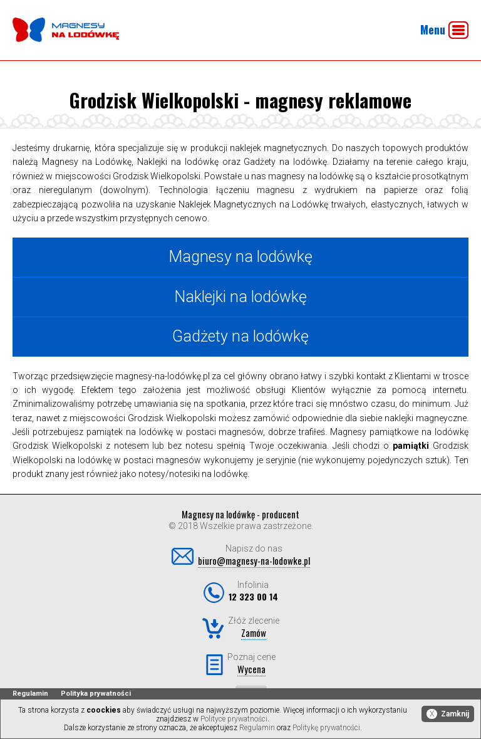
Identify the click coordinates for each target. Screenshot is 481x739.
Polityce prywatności (233, 719)
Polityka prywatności (96, 693)
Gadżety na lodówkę (240, 336)
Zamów (253, 632)
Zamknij (448, 714)
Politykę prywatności (326, 727)
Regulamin (30, 693)
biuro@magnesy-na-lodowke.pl (254, 560)
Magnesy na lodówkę (240, 257)
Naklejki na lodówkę (240, 297)
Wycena (251, 669)
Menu (444, 30)
